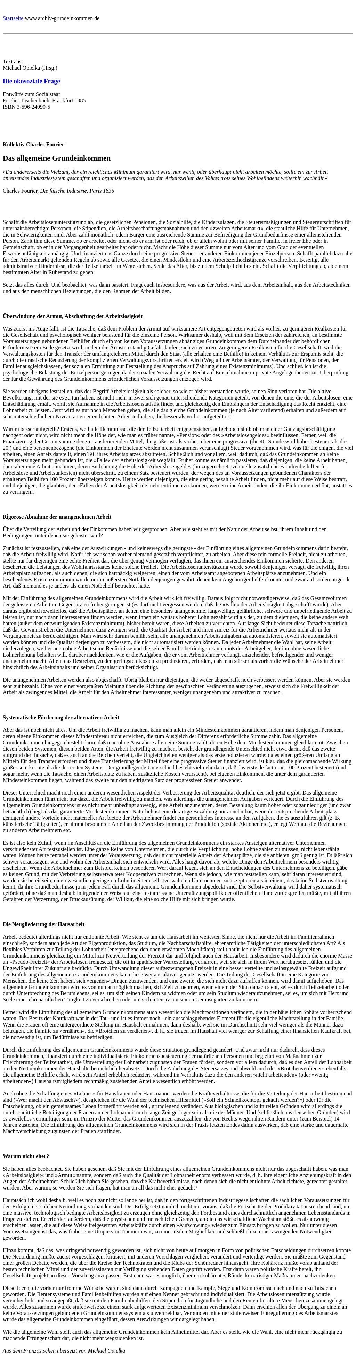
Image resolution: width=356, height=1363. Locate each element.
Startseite (13, 18)
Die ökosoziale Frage (31, 81)
